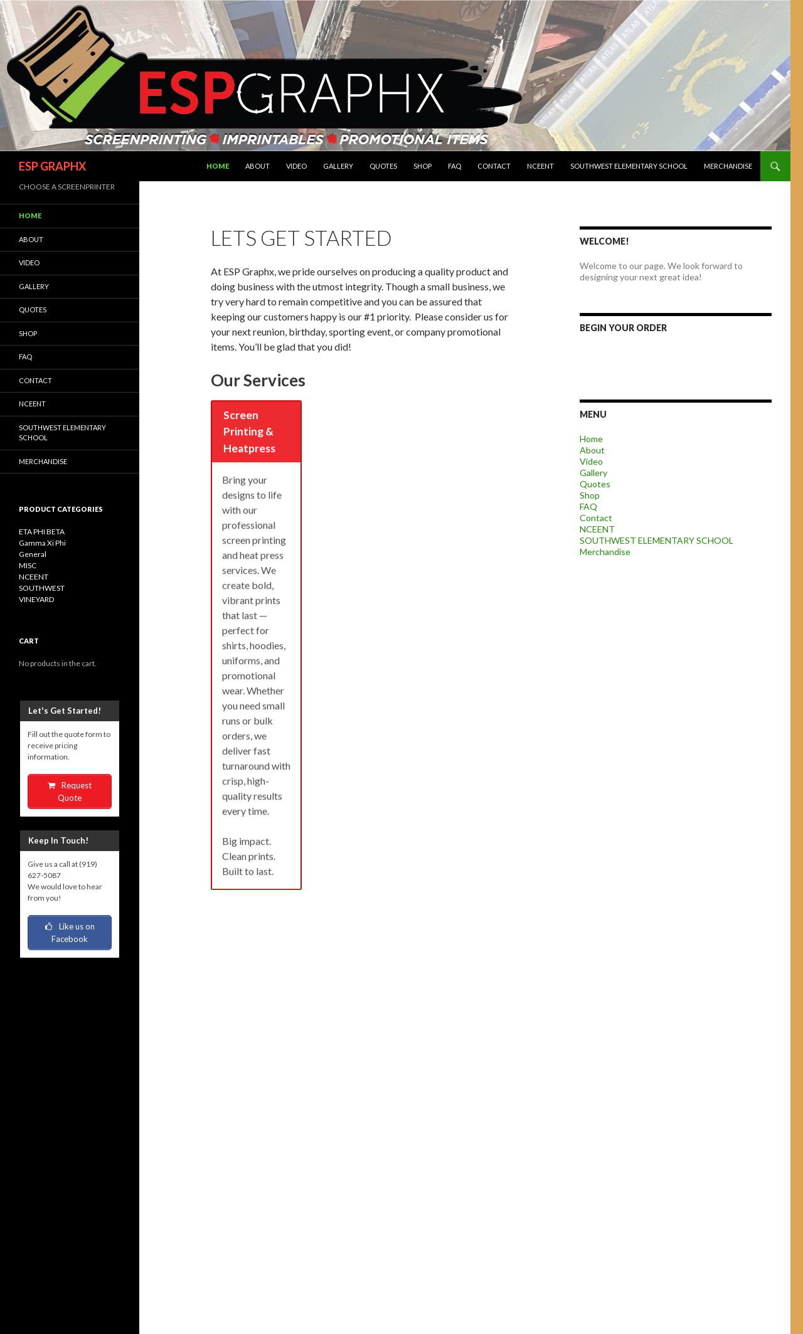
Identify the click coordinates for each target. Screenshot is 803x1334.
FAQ (454, 166)
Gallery (338, 166)
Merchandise (728, 166)
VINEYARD (36, 599)
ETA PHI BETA (42, 531)
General (32, 554)
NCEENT (540, 166)
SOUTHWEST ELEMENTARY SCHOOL (629, 166)
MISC (27, 565)
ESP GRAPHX (52, 166)
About (257, 166)
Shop (422, 166)
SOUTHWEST (42, 588)
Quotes (383, 166)
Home (217, 166)
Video (296, 166)
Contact (494, 166)
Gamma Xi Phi (42, 543)
